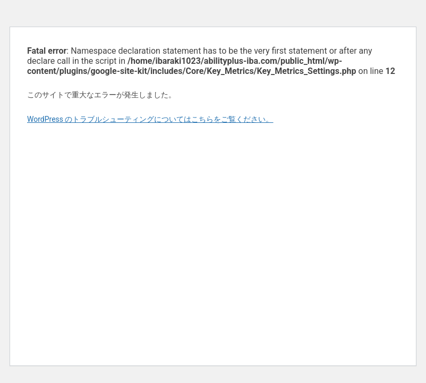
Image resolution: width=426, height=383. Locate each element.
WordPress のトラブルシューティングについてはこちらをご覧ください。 (150, 119)
